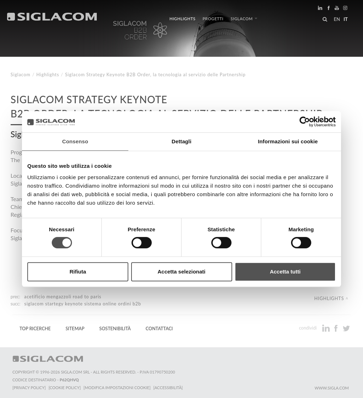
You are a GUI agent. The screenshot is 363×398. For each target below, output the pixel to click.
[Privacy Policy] (29, 387)
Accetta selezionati (181, 272)
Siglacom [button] (243, 18)
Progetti (212, 18)
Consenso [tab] (75, 141)
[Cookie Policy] (65, 387)
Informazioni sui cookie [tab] (288, 141)
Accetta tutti (285, 272)
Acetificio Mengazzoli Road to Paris (62, 296)
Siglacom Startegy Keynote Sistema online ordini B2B (82, 303)
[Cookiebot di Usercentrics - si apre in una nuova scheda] (305, 121)
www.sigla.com (331, 388)
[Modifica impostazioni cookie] (117, 387)
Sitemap (75, 328)
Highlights (182, 18)
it (346, 19)
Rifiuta (77, 272)
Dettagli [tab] (181, 141)
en (337, 19)
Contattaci (159, 328)
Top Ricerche (35, 328)
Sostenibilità (115, 328)
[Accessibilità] (168, 387)
